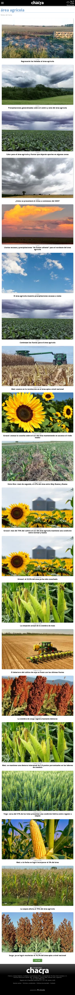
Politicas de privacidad (43, 983)
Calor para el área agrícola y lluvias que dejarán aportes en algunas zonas (37, 154)
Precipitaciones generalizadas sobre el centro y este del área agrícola (37, 108)
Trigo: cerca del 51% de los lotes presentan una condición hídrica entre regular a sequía (38, 815)
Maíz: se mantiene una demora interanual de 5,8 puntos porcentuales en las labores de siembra (37, 766)
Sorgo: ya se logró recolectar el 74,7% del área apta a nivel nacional (37, 955)
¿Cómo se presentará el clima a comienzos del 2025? (37, 201)
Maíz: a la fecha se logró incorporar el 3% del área (37, 862)
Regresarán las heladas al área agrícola (37, 61)
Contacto (52, 983)
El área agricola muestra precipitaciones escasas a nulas (37, 296)
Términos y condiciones (29, 983)
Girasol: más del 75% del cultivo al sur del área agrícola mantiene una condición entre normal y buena (38, 532)
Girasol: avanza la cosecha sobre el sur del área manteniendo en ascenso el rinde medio (37, 437)
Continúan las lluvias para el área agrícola (37, 343)
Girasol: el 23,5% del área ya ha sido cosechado (38, 579)
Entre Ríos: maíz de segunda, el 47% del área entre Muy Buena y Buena (37, 484)
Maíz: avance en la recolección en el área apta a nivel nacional (37, 389)
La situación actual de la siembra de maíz (37, 626)
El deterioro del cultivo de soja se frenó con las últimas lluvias (37, 672)
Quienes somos (17, 983)
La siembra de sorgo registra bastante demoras (37, 719)
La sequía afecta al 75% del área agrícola (37, 909)
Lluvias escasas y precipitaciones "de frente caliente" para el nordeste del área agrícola (37, 248)
